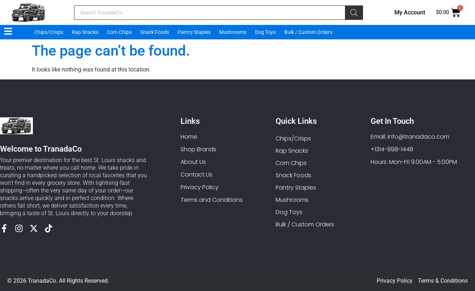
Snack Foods (154, 32)
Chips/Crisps (48, 32)
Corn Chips (119, 32)
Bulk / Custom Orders (308, 32)
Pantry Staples (194, 32)
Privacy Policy (395, 280)
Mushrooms (232, 32)
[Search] (354, 12)
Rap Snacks (85, 32)
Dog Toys (265, 32)
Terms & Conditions (443, 280)
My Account (409, 12)
